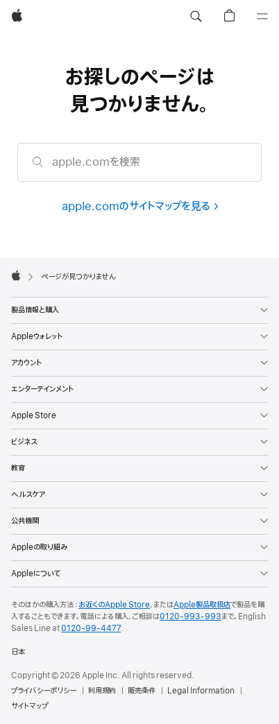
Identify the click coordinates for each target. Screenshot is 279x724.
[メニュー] (262, 16)
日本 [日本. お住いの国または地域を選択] (18, 652)
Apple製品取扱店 (202, 605)
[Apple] (17, 16)
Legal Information (201, 691)
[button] (195, 16)
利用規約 (102, 691)
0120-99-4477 (91, 628)
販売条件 (141, 691)
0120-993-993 (190, 616)
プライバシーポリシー (43, 691)
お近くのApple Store (114, 605)
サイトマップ (29, 706)
